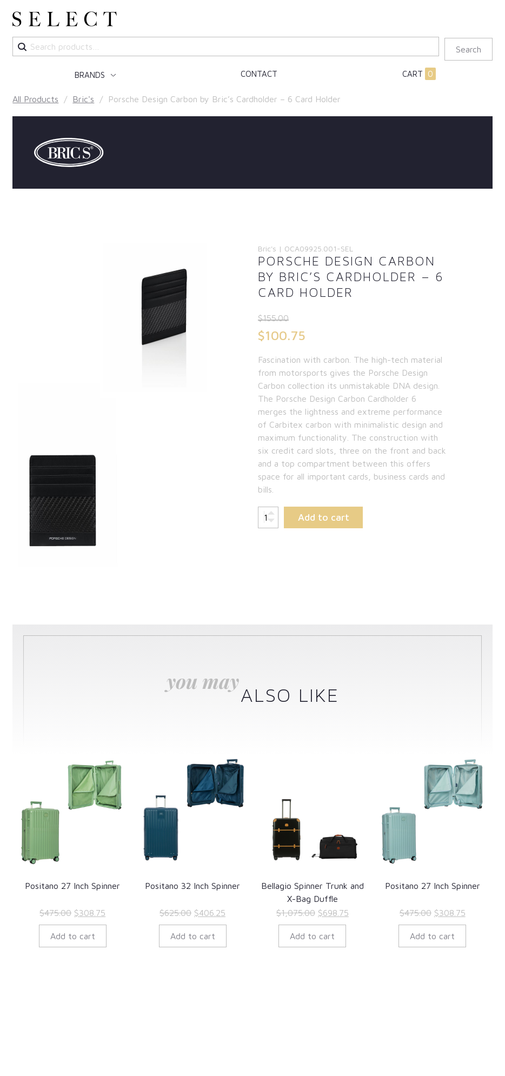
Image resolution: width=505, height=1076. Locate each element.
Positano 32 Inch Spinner (192, 886)
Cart (419, 74)
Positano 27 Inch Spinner (72, 886)
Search (468, 49)
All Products (35, 99)
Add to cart (323, 517)
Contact (259, 73)
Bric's (83, 99)
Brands (91, 74)
